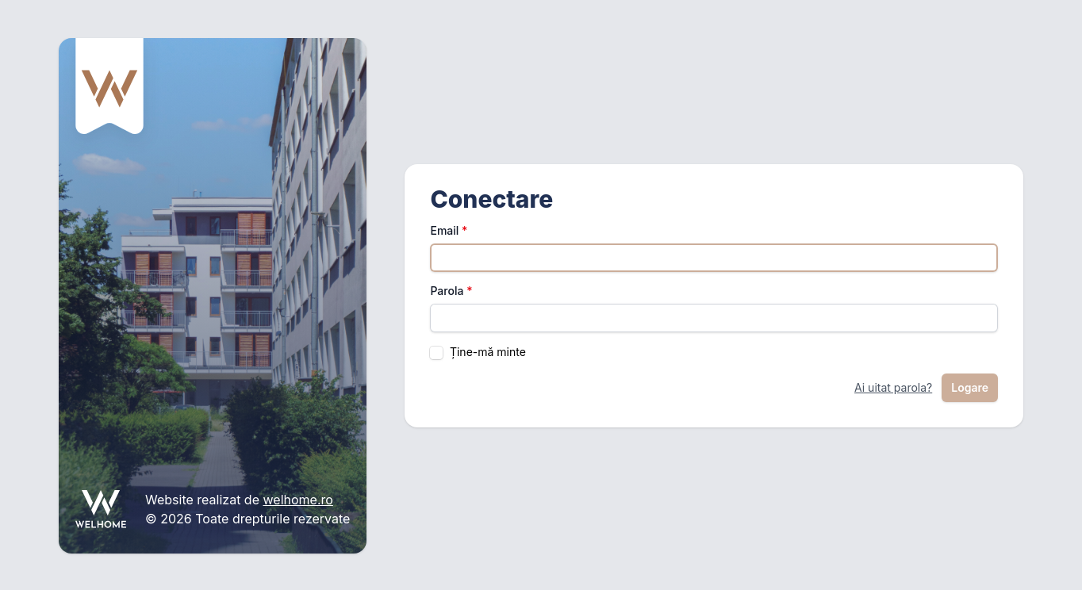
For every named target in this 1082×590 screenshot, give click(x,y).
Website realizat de (204, 500)
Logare (969, 387)
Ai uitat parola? (893, 387)
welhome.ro (298, 500)
